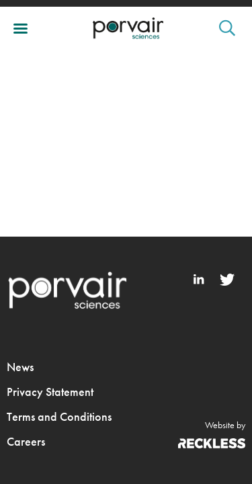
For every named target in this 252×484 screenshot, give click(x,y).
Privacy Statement (50, 391)
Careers (26, 441)
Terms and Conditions (59, 416)
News (20, 366)
